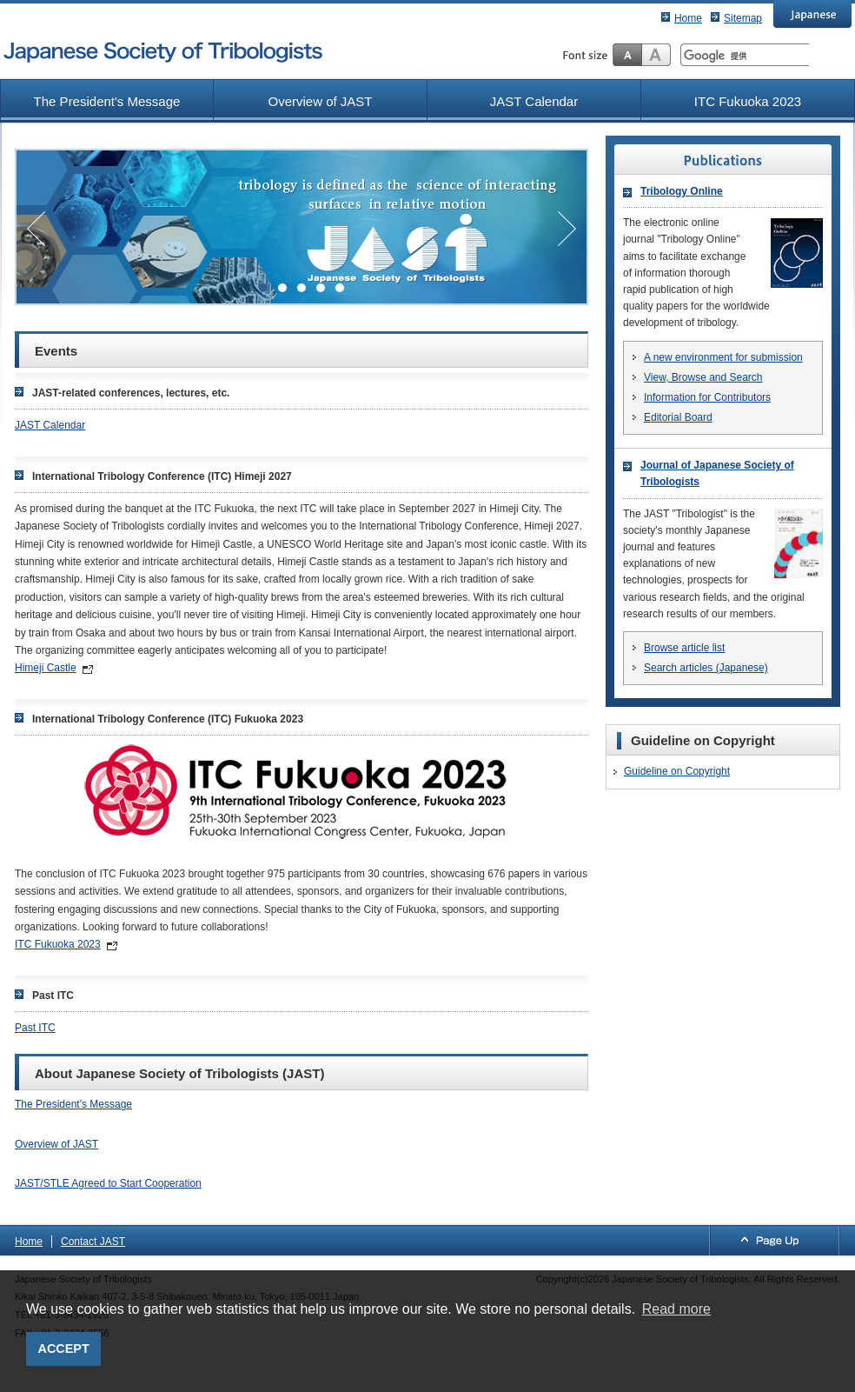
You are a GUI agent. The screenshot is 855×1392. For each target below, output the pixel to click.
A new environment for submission (723, 357)
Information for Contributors (707, 397)
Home (688, 18)
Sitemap (743, 18)
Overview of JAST (320, 101)
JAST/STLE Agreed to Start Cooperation (108, 1183)
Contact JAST (93, 1241)
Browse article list (684, 648)
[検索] (744, 55)
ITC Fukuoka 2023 (747, 101)
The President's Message (107, 101)
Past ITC (35, 1028)
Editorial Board (678, 417)
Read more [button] (676, 1309)
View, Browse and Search (703, 377)
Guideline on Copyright (677, 771)
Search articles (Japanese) (706, 668)
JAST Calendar (534, 101)
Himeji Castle (45, 668)
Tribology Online (681, 191)
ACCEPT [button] (63, 1348)
